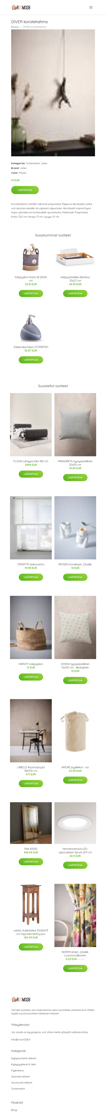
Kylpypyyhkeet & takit (23, 1064)
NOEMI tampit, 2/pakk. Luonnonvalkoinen (75, 953)
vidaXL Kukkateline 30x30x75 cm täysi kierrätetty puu (31, 932)
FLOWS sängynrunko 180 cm (30, 461)
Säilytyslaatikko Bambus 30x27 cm (75, 279)
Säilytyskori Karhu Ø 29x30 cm (31, 279)
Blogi (14, 1110)
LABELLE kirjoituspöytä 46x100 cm (31, 769)
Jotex (44, 163)
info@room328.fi (20, 1039)
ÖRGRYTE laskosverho (30, 564)
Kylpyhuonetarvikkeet (23, 1058)
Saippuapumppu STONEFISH (31, 347)
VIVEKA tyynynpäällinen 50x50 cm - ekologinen (75, 665)
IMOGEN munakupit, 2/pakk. (75, 564)
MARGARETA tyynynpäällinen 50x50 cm (75, 463)
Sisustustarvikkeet (21, 1082)
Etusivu (15, 26)
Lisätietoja (25, 189)
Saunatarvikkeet (20, 1076)
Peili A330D (30, 848)
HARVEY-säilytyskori (31, 664)
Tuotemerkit (33, 163)
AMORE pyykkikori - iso (75, 767)
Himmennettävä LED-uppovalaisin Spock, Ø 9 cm (75, 850)
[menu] (91, 7)
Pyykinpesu (17, 1070)
